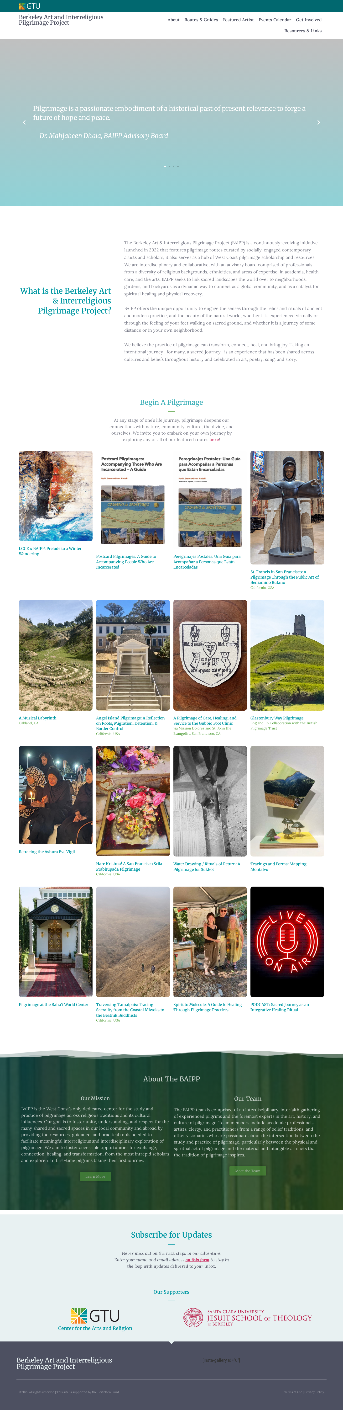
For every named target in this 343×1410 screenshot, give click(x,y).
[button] (24, 122)
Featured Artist (238, 19)
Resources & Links (303, 30)
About (174, 19)
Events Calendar (275, 19)
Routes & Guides (201, 19)
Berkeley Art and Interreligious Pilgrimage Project (61, 20)
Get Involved (309, 19)
